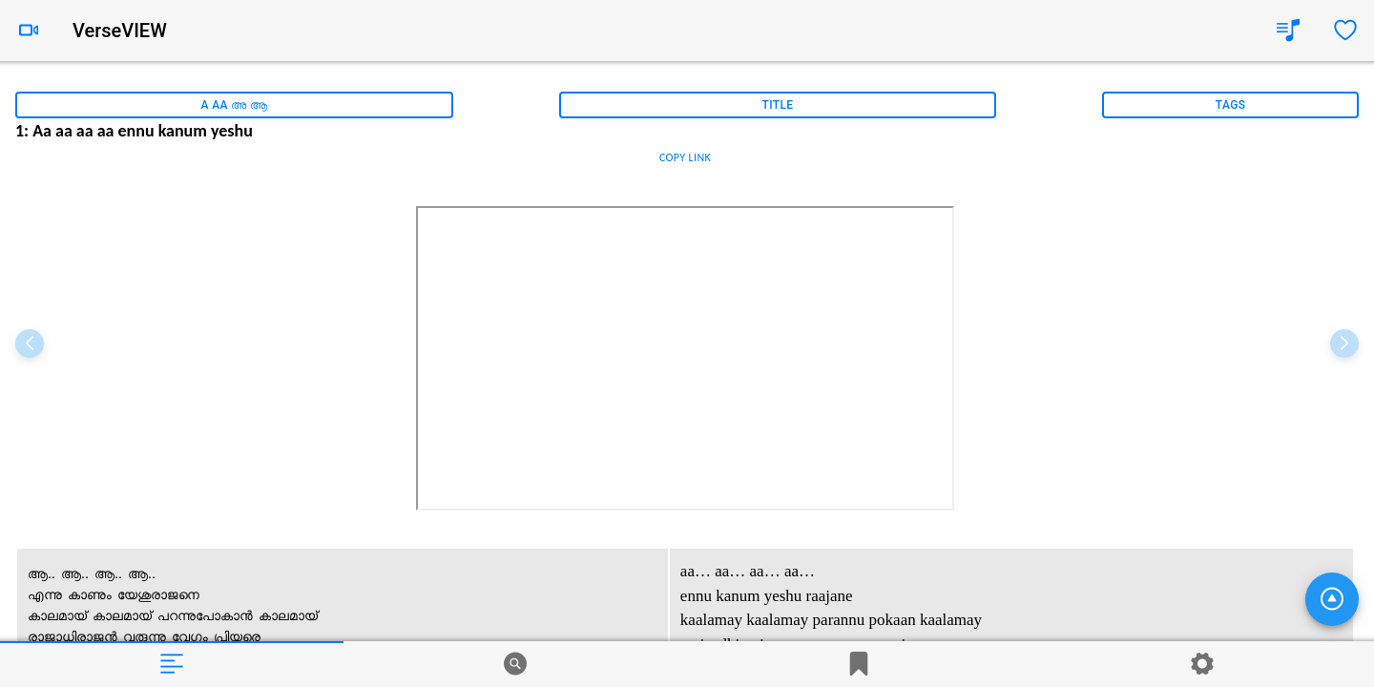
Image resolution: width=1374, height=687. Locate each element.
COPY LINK (685, 157)
